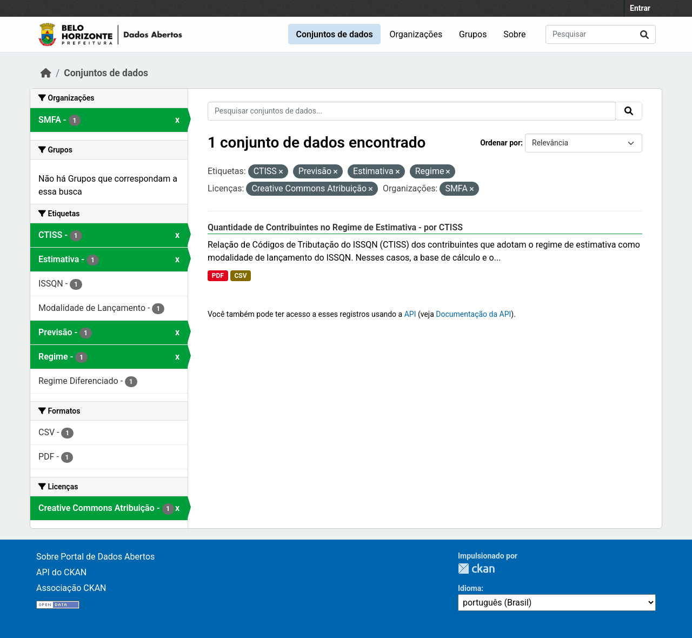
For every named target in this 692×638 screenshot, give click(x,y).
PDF (218, 276)
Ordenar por (500, 142)
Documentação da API (473, 314)
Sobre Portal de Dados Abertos (95, 556)
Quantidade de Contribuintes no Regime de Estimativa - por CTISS (335, 227)
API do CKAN (61, 572)
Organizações (416, 34)
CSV (240, 276)
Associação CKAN (71, 588)
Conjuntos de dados (334, 34)
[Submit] (644, 34)
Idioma (469, 588)
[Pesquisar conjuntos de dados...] (600, 34)
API (410, 314)
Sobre (514, 34)
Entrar (640, 8)
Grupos (473, 34)
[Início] (46, 73)
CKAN (476, 568)
